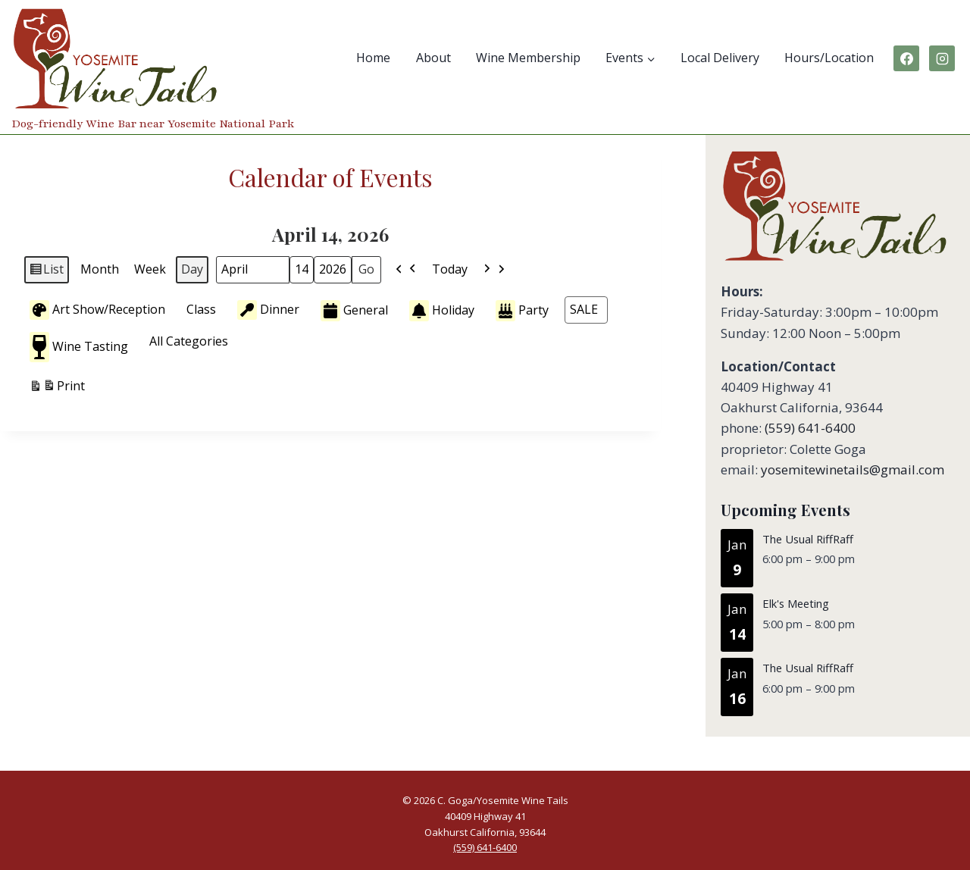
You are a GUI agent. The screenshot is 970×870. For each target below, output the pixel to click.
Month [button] (99, 269)
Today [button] (450, 269)
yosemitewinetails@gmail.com (852, 469)
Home (373, 57)
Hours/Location (829, 57)
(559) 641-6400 (810, 428)
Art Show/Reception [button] (97, 309)
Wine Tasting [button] (79, 347)
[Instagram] (942, 58)
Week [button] (150, 269)
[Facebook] (906, 58)
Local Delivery (720, 57)
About (433, 57)
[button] (406, 269)
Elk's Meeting (795, 604)
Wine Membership (528, 57)
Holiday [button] (441, 310)
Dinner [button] (268, 309)
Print (57, 388)
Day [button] (192, 269)
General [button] (354, 310)
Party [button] (522, 310)
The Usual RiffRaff (807, 538)
